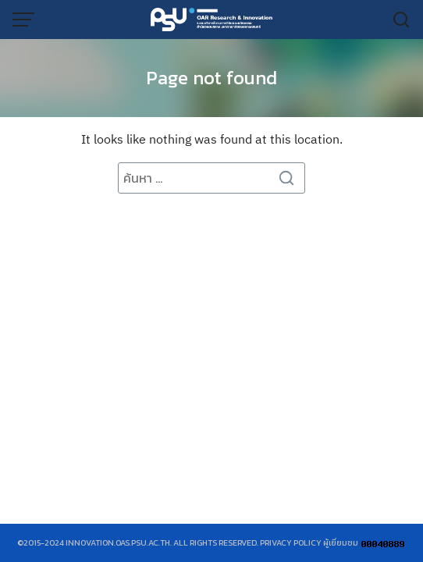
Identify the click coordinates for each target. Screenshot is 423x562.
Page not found (211, 77)
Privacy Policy (291, 542)
